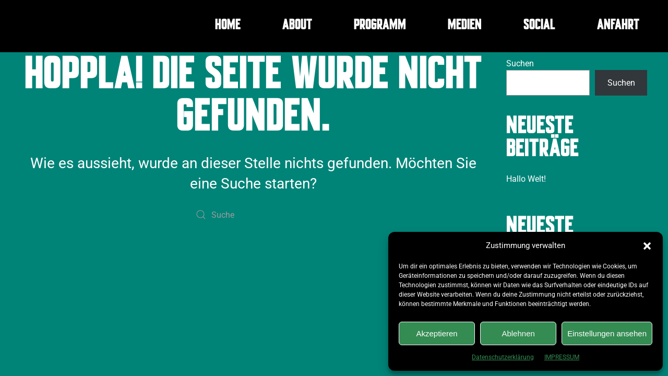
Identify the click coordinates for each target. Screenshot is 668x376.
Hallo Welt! (526, 179)
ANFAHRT (618, 26)
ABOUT (297, 26)
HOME (228, 26)
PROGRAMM (380, 26)
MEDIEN (465, 26)
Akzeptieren (436, 333)
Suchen (520, 63)
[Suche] (253, 214)
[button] (647, 245)
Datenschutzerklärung (503, 357)
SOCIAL (539, 26)
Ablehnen (518, 333)
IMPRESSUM (561, 357)
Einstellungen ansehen (607, 333)
